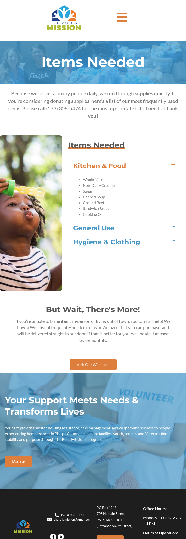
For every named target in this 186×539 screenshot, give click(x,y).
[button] (124, 166)
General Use (93, 228)
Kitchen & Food (99, 166)
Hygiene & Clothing (106, 242)
